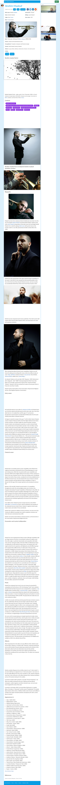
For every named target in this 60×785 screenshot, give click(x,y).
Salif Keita (13, 374)
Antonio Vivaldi (34, 434)
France (12, 17)
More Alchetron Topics (9, 771)
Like (18, 9)
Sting (9, 374)
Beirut (20, 39)
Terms (13, 782)
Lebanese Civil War (27, 409)
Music (8, 109)
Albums (12, 109)
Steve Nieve (16, 568)
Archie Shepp (21, 376)
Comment (23, 9)
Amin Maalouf (11, 224)
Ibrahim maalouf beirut (11, 103)
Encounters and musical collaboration (28, 107)
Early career (9, 107)
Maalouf (15, 12)
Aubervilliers (7, 504)
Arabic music (22, 226)
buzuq (10, 592)
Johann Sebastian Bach (30, 442)
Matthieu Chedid (30, 554)
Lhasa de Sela (27, 374)
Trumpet (9, 19)
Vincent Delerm (34, 561)
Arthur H (22, 556)
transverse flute (24, 590)
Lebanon (23, 39)
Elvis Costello (22, 568)
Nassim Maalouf (16, 222)
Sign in (56, 1)
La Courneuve (14, 504)
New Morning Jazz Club (25, 611)
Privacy (16, 782)
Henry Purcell (8, 436)
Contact (20, 782)
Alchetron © (25, 782)
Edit (14, 9)
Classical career (16, 107)
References (27, 109)
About (7, 782)
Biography (36, 105)
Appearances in (19, 109)
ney (38, 588)
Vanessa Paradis (8, 376)
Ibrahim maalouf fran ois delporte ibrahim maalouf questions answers (19, 105)
